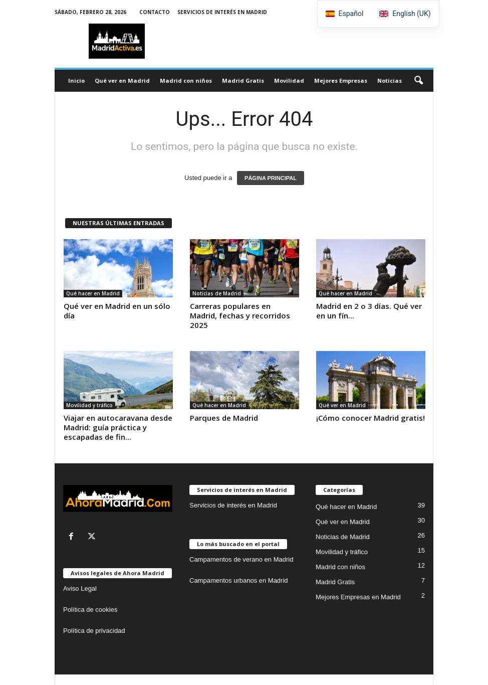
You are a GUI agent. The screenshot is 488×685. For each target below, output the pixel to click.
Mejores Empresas (340, 80)
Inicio (76, 80)
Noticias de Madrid (216, 293)
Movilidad (289, 80)
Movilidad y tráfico (89, 405)
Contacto (154, 12)
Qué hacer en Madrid (93, 293)
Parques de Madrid (224, 418)
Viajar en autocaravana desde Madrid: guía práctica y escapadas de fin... (118, 427)
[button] (418, 81)
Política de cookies (90, 609)
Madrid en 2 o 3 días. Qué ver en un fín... (369, 310)
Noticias (389, 80)
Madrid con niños (186, 80)
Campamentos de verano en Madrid (241, 559)
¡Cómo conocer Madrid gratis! (370, 418)
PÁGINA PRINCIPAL (271, 178)
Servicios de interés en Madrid (222, 12)
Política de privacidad (94, 630)
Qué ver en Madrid (122, 80)
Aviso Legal (80, 588)
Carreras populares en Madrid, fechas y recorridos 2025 (240, 315)
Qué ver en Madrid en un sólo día (117, 310)
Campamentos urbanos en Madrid (238, 580)
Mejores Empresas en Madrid (358, 597)
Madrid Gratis (243, 80)
